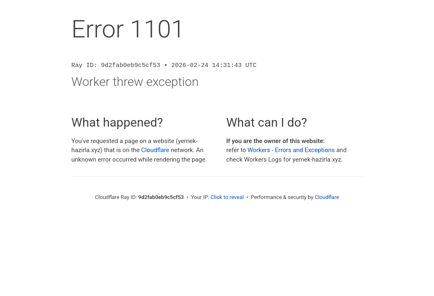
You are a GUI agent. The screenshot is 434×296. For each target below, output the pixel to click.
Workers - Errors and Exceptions (291, 150)
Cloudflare (155, 150)
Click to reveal (227, 197)
